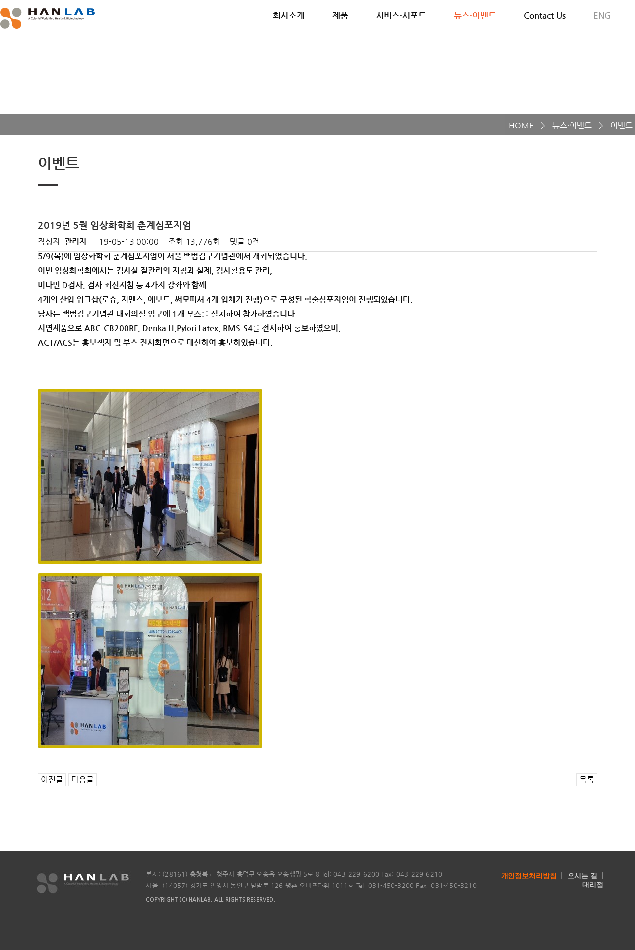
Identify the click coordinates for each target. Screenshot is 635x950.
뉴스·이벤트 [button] (475, 15)
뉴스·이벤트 (572, 125)
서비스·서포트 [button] (401, 15)
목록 (586, 779)
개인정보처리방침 (529, 876)
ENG (602, 15)
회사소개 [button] (289, 15)
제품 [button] (340, 15)
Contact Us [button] (545, 15)
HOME (521, 125)
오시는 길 (582, 876)
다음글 (82, 779)
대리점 (592, 884)
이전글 (52, 779)
